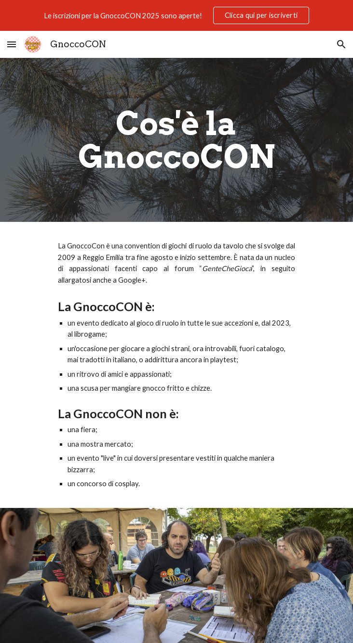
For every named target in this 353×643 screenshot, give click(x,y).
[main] (176, 139)
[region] (176, 15)
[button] (11, 44)
